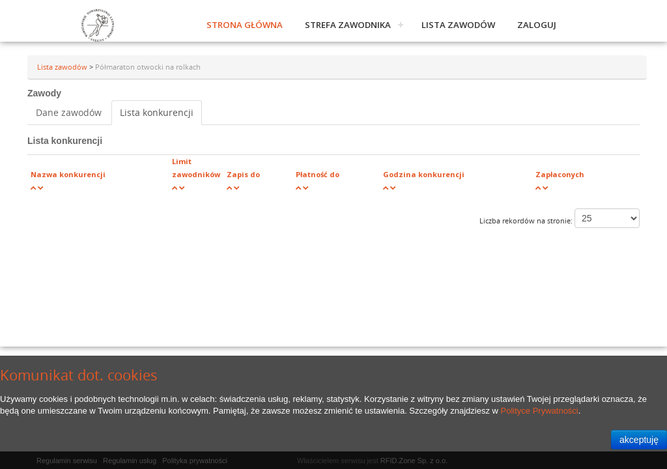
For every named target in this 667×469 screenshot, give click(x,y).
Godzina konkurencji (423, 174)
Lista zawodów (458, 25)
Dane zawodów (69, 112)
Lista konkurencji (156, 112)
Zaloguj (536, 25)
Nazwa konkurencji (68, 174)
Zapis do (243, 174)
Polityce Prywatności (539, 411)
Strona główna (244, 25)
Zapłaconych (559, 174)
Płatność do (317, 174)
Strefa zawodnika (348, 25)
